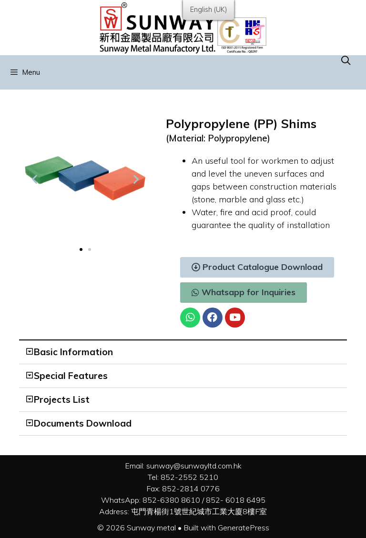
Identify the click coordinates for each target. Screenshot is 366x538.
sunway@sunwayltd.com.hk (194, 465)
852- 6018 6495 (235, 500)
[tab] (183, 352)
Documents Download (83, 423)
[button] (81, 249)
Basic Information (73, 352)
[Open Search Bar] (346, 60)
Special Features (71, 375)
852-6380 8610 (171, 500)
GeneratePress (243, 527)
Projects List (62, 399)
